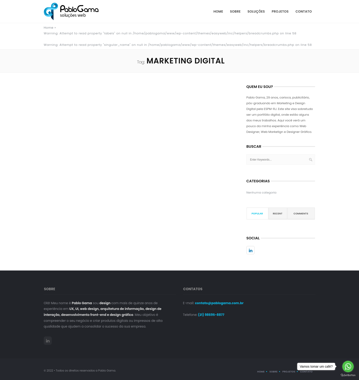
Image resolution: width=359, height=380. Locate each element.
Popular (257, 213)
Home (218, 11)
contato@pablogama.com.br (219, 303)
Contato (304, 11)
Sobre (235, 11)
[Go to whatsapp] (348, 366)
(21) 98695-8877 (210, 314)
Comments (301, 213)
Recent (278, 213)
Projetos (280, 11)
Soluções (256, 11)
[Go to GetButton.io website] (348, 375)
